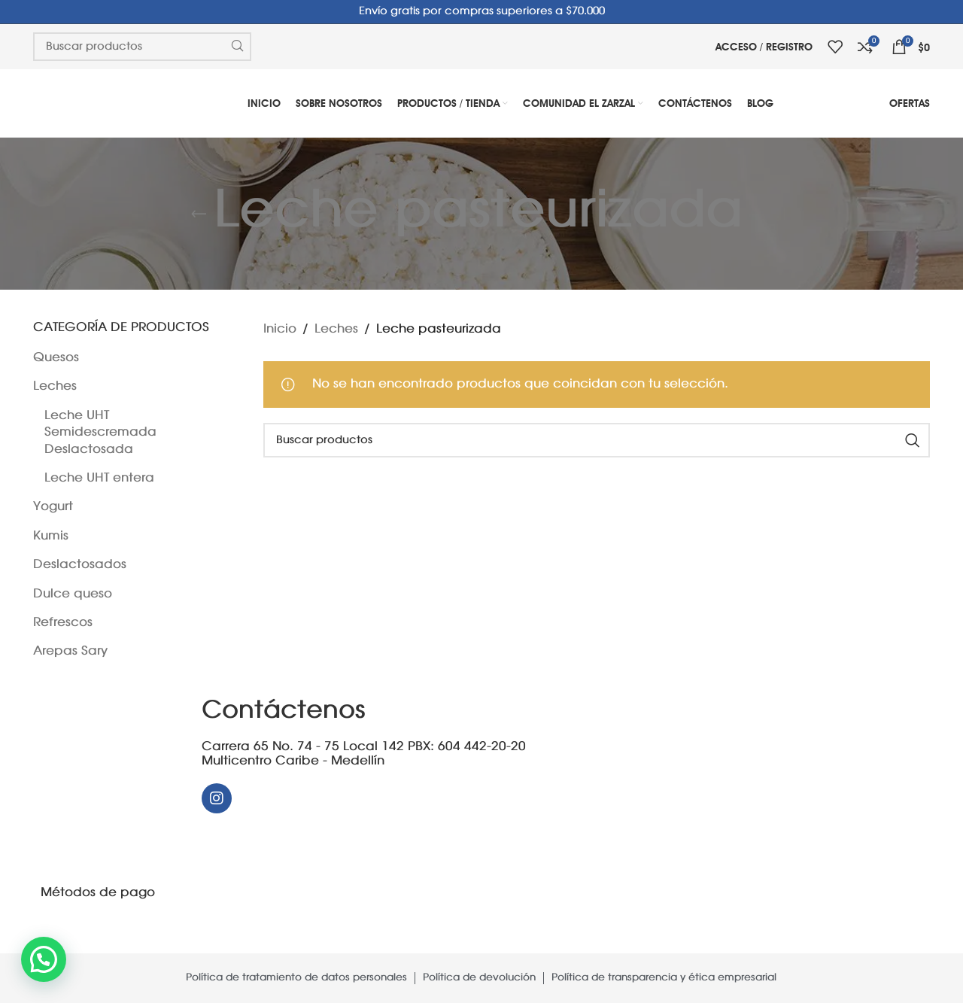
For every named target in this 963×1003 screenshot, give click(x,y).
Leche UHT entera (99, 478)
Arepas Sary (70, 651)
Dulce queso (72, 594)
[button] (43, 959)
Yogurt (53, 506)
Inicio (279, 329)
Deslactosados (79, 564)
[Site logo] (82, 102)
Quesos (56, 357)
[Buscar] (597, 440)
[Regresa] (199, 214)
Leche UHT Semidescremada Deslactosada (100, 432)
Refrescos (63, 622)
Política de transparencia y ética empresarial (663, 978)
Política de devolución (479, 978)
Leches (55, 386)
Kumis (50, 536)
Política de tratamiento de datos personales (296, 978)
